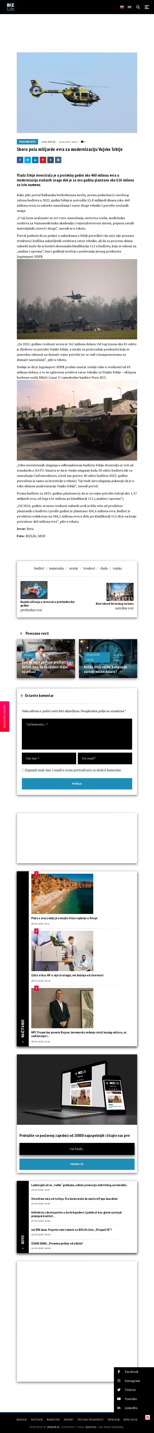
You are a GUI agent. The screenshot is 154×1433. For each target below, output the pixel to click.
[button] (134, 1371)
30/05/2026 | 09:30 (41, 1234)
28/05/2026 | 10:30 (40, 1041)
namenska (56, 568)
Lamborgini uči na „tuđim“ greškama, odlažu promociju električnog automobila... (79, 1185)
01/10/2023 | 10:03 (68, 141)
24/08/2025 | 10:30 (47, 655)
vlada (104, 568)
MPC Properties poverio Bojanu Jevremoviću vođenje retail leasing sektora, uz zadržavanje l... (79, 1034)
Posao (28, 655)
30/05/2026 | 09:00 (41, 1248)
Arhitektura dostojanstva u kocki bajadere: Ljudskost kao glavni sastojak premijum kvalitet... (76, 1214)
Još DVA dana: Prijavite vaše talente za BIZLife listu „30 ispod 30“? (71, 1230)
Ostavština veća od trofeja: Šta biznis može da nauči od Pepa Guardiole (74, 1199)
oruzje (73, 568)
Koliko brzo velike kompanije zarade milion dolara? (105, 669)
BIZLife (52, 141)
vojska (117, 568)
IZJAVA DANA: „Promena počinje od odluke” (57, 1243)
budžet (39, 568)
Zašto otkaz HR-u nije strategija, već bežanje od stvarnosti (67, 975)
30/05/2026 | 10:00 (41, 1220)
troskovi (89, 568)
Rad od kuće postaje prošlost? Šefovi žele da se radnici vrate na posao (45, 667)
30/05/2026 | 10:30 (40, 1203)
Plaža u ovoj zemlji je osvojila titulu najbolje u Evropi (64, 918)
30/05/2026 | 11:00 (40, 1189)
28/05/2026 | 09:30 (40, 980)
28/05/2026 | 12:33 (40, 923)
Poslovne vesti (27, 141)
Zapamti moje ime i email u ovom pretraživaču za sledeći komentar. (73, 770)
